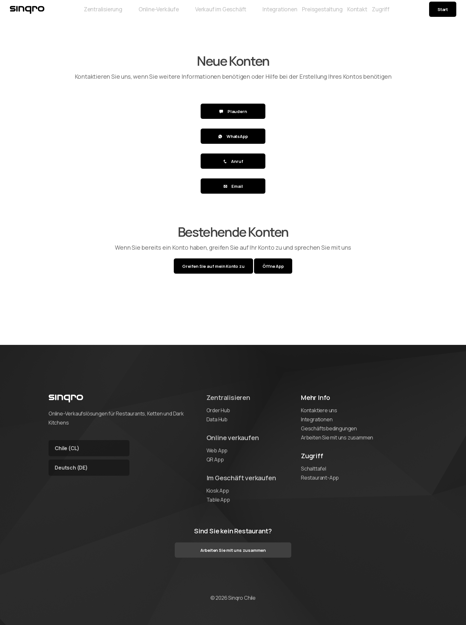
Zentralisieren (228, 397)
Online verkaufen (232, 437)
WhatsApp (233, 136)
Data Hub (216, 419)
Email (233, 186)
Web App (217, 450)
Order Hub (218, 410)
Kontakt (362, 13)
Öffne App (272, 266)
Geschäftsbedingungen (329, 428)
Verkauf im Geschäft (204, 13)
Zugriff (396, 13)
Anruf (233, 161)
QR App (215, 459)
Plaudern (233, 111)
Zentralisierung (88, 13)
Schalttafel (313, 468)
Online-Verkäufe (143, 13)
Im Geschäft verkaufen (241, 477)
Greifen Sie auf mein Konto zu (213, 266)
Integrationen (262, 13)
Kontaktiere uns (319, 410)
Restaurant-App (320, 477)
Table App (218, 499)
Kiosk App (217, 490)
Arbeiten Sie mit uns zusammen (337, 437)
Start (443, 14)
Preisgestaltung (316, 13)
